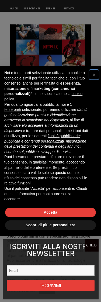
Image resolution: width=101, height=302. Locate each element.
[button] (94, 74)
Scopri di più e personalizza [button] (50, 225)
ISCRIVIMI (50, 285)
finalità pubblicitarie (64, 136)
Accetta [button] (50, 212)
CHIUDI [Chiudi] (91, 245)
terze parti (12, 109)
